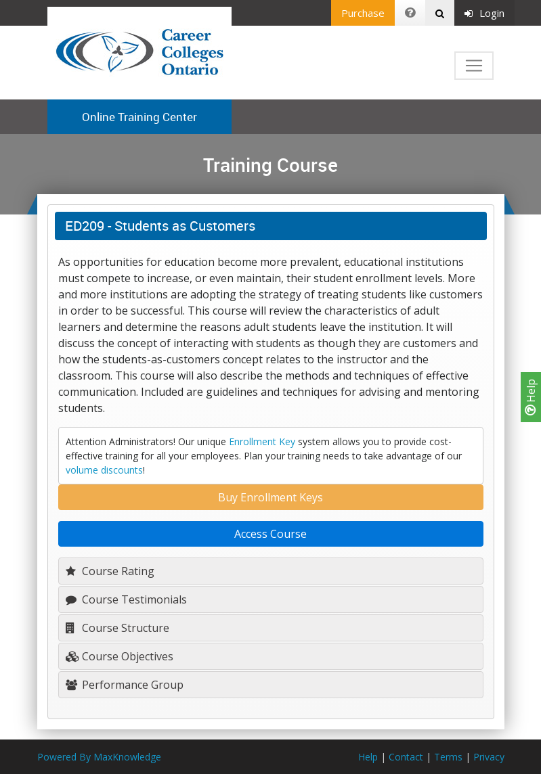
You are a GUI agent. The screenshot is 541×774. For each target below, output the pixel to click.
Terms (448, 756)
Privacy (488, 756)
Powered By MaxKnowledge (99, 756)
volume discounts (104, 469)
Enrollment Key (262, 441)
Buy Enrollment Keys (270, 497)
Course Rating (110, 571)
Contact (406, 756)
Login (484, 13)
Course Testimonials (126, 599)
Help (530, 397)
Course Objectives (119, 656)
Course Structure (117, 627)
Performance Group (124, 684)
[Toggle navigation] (474, 65)
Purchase (363, 13)
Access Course (270, 533)
